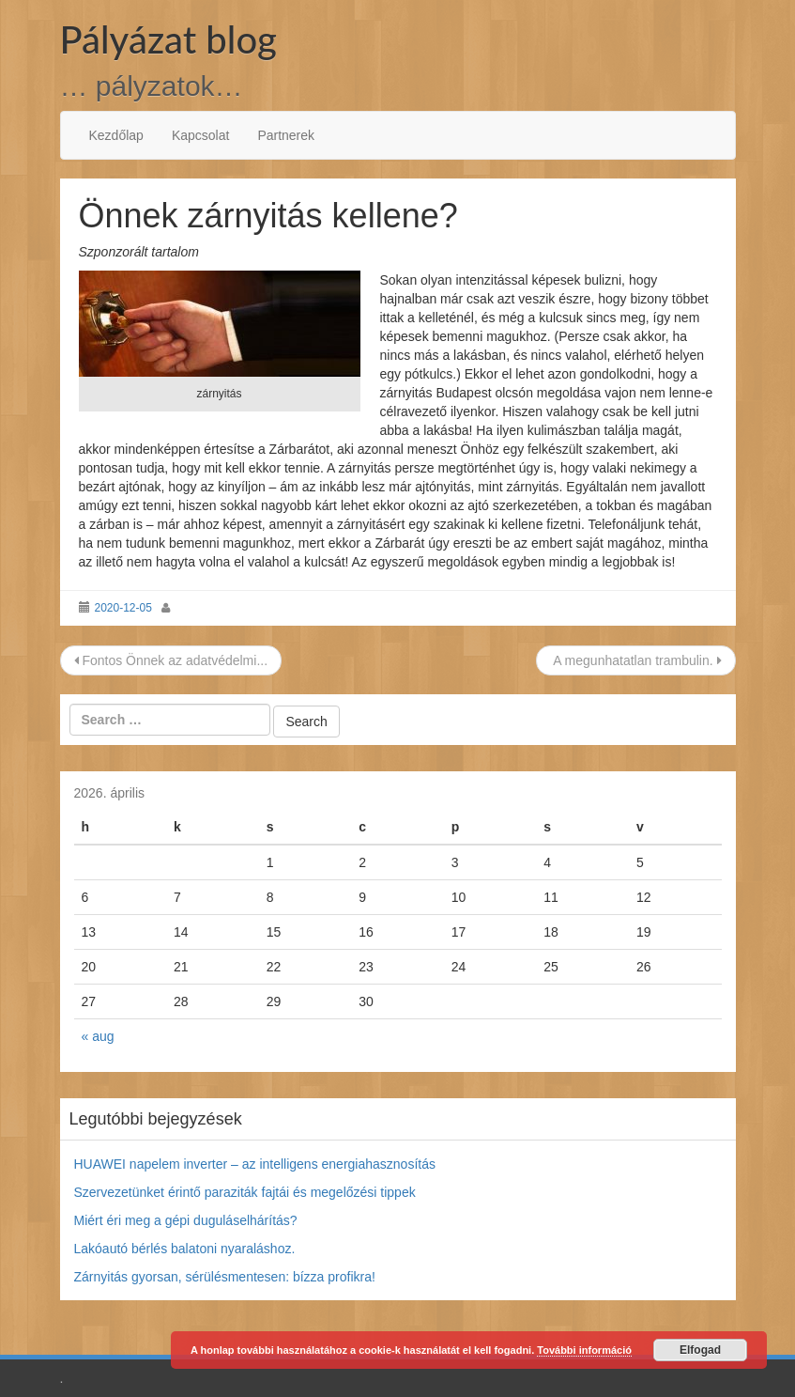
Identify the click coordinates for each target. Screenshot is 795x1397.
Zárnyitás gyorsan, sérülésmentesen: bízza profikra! (224, 1276)
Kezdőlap (116, 135)
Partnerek (285, 135)
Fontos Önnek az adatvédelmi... (171, 660)
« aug (98, 1036)
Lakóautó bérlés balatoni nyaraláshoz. (185, 1248)
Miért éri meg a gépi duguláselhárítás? (186, 1220)
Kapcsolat (200, 135)
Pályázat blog (168, 39)
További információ (584, 1350)
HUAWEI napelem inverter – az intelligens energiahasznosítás (255, 1164)
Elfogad (700, 1350)
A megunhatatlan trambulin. (635, 660)
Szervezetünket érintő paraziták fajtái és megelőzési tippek (245, 1192)
